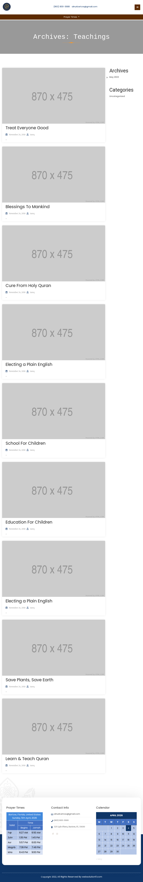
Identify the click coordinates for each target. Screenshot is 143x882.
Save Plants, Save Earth (29, 680)
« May (99, 859)
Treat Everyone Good (27, 128)
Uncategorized (117, 96)
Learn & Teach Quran (27, 759)
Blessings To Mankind (28, 207)
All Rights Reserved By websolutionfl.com (79, 876)
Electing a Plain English (29, 364)
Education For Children (29, 522)
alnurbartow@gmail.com (84, 6)
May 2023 (114, 76)
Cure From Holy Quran (28, 286)
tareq (32, 134)
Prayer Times (71, 16)
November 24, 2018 (17, 134)
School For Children (26, 443)
